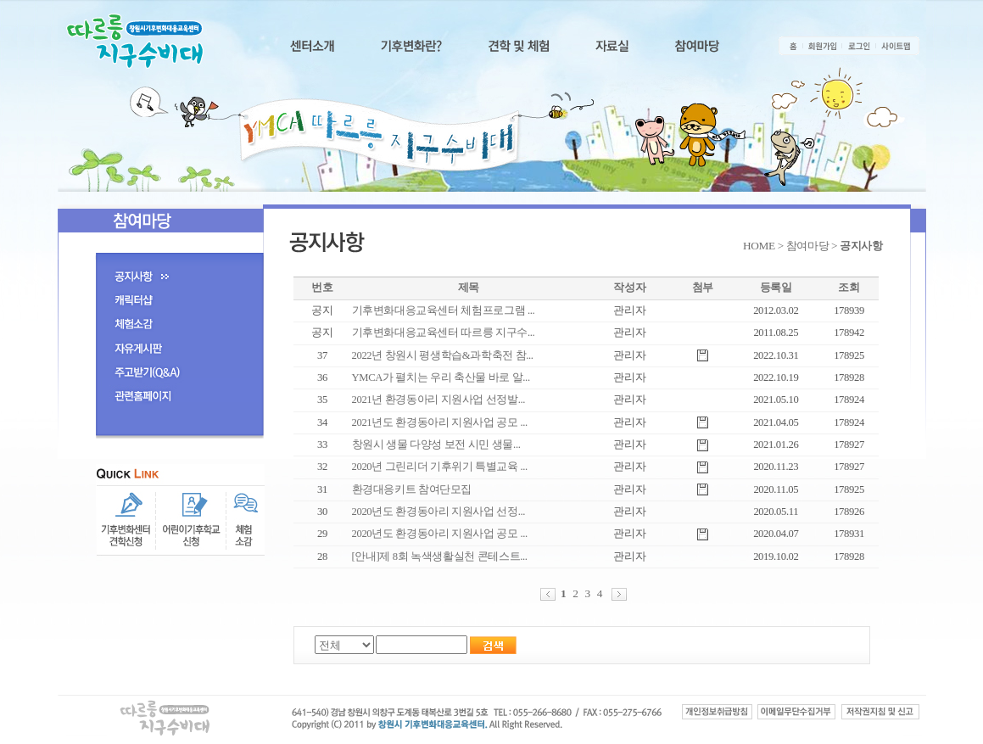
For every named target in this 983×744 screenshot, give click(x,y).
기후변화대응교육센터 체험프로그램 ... (443, 310)
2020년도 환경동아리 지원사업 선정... (439, 511)
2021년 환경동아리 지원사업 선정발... (439, 400)
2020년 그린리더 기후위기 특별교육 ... (440, 467)
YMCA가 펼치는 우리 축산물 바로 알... (441, 377)
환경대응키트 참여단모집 (412, 489)
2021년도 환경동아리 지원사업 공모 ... (440, 422)
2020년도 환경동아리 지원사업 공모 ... (440, 534)
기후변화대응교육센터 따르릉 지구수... (443, 332)
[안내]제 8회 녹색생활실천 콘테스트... (440, 556)
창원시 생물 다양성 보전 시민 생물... (436, 444)
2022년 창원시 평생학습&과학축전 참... (442, 355)
